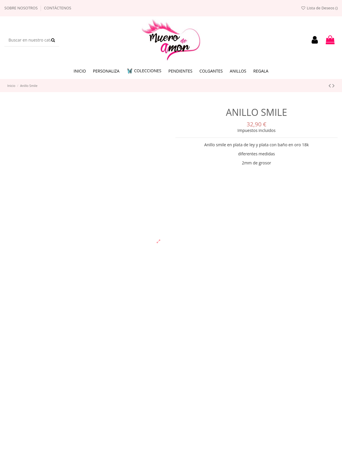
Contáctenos (57, 8)
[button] (144, 71)
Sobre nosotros (21, 8)
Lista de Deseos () (319, 8)
